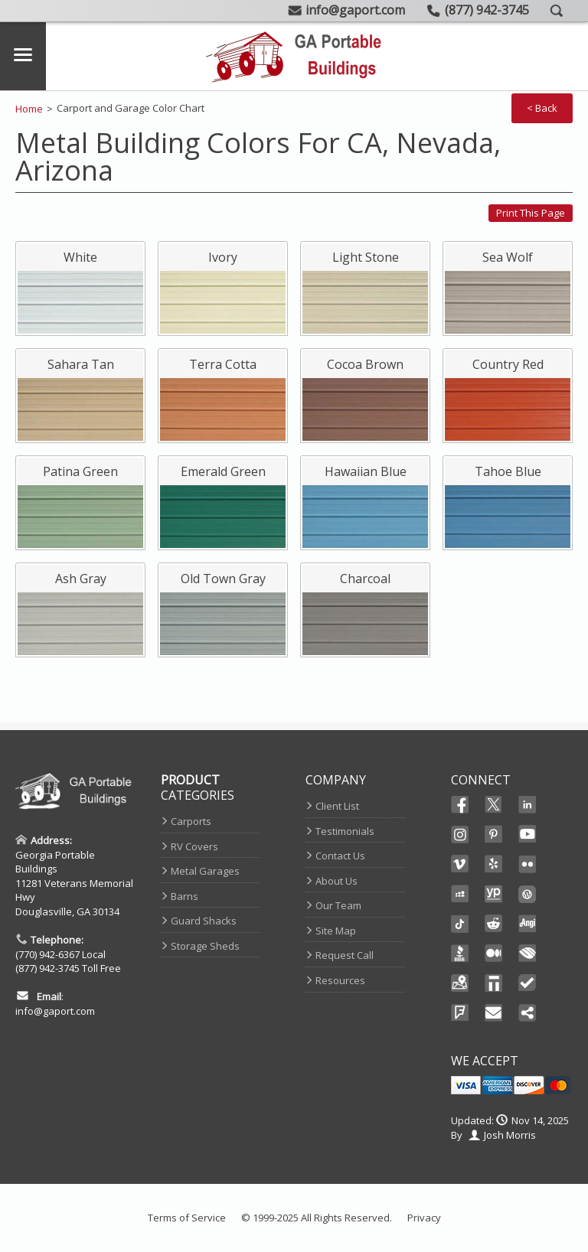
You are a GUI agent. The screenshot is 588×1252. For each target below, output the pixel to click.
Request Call (344, 955)
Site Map (335, 930)
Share (527, 1013)
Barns (184, 896)
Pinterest (494, 834)
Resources (340, 980)
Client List (337, 806)
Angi (527, 924)
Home (29, 109)
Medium (494, 953)
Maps (460, 983)
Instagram (460, 834)
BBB (460, 953)
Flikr (527, 864)
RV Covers (194, 846)
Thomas (494, 983)
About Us (336, 881)
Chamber (527, 953)
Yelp (494, 864)
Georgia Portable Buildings (55, 862)
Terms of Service (187, 1217)
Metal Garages (205, 871)
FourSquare (460, 1013)
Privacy (424, 1217)
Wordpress (527, 894)
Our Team (338, 905)
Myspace (460, 894)
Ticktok (460, 924)
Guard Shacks (204, 921)
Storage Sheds (205, 946)
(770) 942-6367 (47, 954)
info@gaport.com (55, 1011)
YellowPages (494, 894)
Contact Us (340, 855)
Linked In (527, 805)
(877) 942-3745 (47, 968)
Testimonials (344, 831)
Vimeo (460, 864)
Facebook (460, 804)
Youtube (527, 834)
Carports (191, 821)
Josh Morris (510, 1135)
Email (494, 1013)
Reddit (494, 924)
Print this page (530, 213)
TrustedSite (527, 983)
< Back (542, 108)
